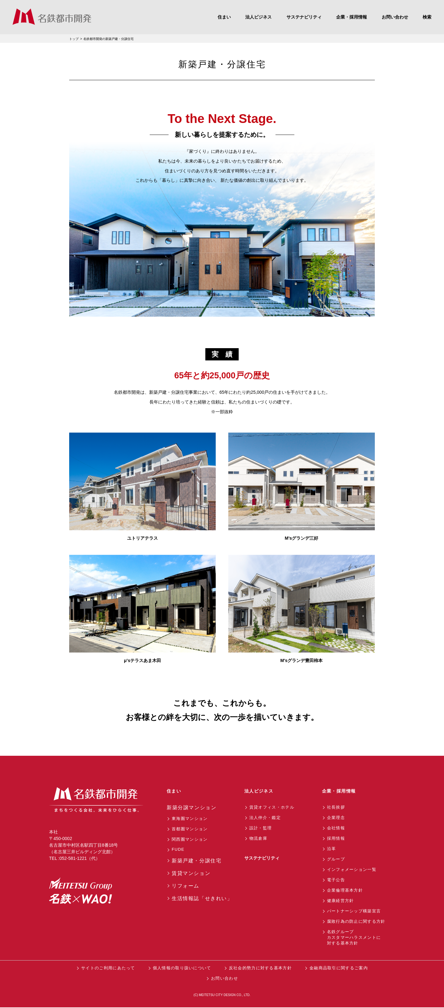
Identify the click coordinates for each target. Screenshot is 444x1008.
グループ (336, 859)
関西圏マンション (190, 839)
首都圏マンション (190, 829)
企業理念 (336, 817)
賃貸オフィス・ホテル (271, 807)
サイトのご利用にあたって (108, 968)
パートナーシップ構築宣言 (354, 911)
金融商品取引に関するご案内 (338, 968)
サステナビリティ (262, 857)
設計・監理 (260, 828)
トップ (74, 39)
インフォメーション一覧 (351, 869)
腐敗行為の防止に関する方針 (356, 921)
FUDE (178, 849)
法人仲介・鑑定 (265, 817)
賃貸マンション (191, 873)
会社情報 (336, 828)
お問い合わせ (224, 978)
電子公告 (336, 879)
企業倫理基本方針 (345, 890)
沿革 (331, 848)
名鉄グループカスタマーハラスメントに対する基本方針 (354, 937)
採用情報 (336, 838)
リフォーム (185, 885)
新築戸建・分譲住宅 (196, 860)
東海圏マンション (190, 818)
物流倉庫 (258, 838)
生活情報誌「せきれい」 (202, 898)
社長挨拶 (336, 807)
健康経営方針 (340, 900)
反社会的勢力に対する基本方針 (260, 968)
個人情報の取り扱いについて (182, 968)
